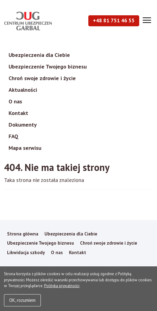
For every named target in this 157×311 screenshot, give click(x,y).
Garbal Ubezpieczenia (28, 21)
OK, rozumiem (22, 300)
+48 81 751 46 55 (114, 20)
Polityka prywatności (61, 285)
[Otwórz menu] (146, 20)
